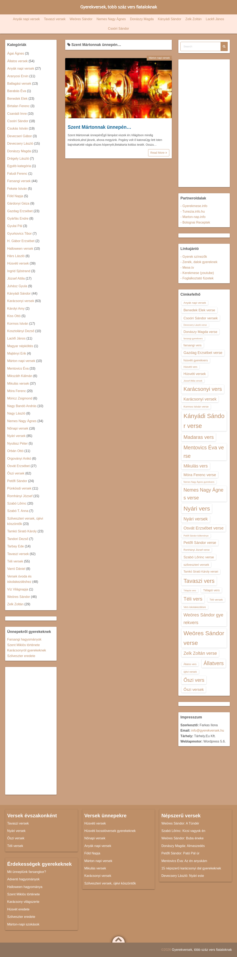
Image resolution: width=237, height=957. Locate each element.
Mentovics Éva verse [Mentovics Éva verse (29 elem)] (204, 452)
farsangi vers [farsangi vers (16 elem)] (193, 345)
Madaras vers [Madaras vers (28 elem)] (199, 437)
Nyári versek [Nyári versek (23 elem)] (196, 519)
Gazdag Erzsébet (20, 211)
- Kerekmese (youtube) (197, 273)
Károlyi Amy (15, 308)
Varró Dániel (16, 568)
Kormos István (17, 323)
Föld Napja (15, 196)
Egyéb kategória (19, 166)
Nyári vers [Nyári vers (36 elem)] (197, 508)
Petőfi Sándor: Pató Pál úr (180, 853)
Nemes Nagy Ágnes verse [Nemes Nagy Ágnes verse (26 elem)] (203, 493)
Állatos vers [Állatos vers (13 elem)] (190, 664)
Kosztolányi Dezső (20, 331)
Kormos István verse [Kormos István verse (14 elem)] (196, 406)
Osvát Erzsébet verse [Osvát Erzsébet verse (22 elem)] (204, 528)
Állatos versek (17, 61)
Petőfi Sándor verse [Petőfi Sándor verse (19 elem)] (200, 543)
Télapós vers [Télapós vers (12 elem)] (190, 590)
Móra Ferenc (16, 391)
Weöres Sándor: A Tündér (180, 823)
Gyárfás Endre (17, 218)
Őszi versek (15, 473)
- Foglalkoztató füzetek (197, 278)
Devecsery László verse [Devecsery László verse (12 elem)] (195, 325)
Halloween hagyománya (24, 887)
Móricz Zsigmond (19, 398)
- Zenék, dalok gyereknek (198, 262)
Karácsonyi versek (20, 301)
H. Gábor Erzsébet (21, 241)
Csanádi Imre (17, 113)
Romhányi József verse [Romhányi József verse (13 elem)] (197, 549)
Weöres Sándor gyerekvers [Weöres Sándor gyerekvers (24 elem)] (203, 618)
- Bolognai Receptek (195, 222)
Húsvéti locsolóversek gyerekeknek (110, 831)
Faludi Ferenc (17, 173)
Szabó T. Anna (17, 511)
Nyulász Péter (17, 443)
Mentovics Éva (18, 368)
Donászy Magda (142, 19)
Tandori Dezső (17, 539)
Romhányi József (20, 496)
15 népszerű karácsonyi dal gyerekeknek (191, 868)
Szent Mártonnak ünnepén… (99, 127)
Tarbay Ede (15, 546)
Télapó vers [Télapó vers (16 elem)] (211, 590)
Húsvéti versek (18, 263)
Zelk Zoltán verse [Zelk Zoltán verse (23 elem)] (200, 653)
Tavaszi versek (55, 19)
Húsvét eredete (18, 909)
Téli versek (15, 561)
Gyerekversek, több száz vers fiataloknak (118, 7)
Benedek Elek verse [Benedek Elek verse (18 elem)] (199, 310)
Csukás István (17, 128)
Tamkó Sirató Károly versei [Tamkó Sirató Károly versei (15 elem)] (201, 571)
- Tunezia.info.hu (192, 211)
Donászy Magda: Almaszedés (183, 846)
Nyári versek (16, 436)
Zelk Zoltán (193, 19)
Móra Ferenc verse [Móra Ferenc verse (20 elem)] (200, 475)
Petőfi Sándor (17, 481)
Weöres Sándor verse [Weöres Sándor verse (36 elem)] (204, 638)
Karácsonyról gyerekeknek (26, 650)
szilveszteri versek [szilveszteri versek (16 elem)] (196, 564)
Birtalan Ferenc (18, 106)
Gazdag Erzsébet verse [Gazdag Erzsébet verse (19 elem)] (203, 353)
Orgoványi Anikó (19, 458)
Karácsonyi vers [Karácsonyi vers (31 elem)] (203, 389)
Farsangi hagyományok (24, 639)
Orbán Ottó (15, 451)
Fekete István (17, 188)
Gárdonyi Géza (18, 203)
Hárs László (15, 256)
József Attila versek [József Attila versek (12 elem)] (193, 381)
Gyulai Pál (14, 226)
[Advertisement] (31, 731)
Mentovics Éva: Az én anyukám (184, 861)
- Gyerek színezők (193, 256)
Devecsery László (20, 143)
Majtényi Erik (16, 353)
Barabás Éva (16, 91)
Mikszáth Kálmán (19, 376)
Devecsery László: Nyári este (182, 875)
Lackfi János (215, 19)
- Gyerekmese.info (193, 206)
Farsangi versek (19, 181)
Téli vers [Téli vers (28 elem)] (193, 599)
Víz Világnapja (17, 589)
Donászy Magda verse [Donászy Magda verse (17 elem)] (200, 332)
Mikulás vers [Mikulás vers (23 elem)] (196, 466)
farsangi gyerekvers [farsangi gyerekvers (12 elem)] (193, 338)
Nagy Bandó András (21, 406)
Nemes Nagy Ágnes (111, 19)
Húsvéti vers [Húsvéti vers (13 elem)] (190, 366)
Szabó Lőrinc (16, 503)
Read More (158, 152)
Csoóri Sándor (118, 28)
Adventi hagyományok (23, 879)
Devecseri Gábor (19, 136)
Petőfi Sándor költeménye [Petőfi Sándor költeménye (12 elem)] (196, 535)
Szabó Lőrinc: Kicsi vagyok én (183, 831)
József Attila (16, 278)
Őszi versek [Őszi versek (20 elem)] (194, 689)
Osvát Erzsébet (18, 466)
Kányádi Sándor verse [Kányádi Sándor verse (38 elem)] (204, 420)
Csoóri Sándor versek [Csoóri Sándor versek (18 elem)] (201, 318)
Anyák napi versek (26, 19)
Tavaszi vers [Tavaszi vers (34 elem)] (199, 581)
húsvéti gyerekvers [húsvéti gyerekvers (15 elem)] (196, 360)
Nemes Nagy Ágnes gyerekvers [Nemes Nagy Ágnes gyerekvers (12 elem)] (199, 482)
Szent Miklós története (23, 645)
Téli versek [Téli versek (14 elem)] (216, 599)
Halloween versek (20, 248)
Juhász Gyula (17, 286)
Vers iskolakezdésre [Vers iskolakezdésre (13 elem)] (195, 607)
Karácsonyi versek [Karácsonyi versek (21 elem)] (200, 399)
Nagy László (16, 413)
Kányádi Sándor (169, 19)
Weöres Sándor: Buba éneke (182, 838)
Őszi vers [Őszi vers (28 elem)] (194, 680)
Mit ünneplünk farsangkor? (26, 872)
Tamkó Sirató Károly (22, 531)
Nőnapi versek (17, 428)
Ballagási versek (19, 83)
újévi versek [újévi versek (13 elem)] (190, 671)
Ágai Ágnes (15, 53)
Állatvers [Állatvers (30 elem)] (214, 663)
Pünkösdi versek (19, 488)
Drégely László (18, 158)
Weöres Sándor (81, 19)
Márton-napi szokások (23, 924)
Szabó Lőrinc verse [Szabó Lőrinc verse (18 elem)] (199, 557)
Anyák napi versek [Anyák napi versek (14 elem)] (195, 302)
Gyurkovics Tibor (19, 233)
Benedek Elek (17, 98)
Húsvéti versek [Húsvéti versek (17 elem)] (195, 374)
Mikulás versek (18, 383)
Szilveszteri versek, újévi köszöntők (110, 883)
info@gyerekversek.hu (207, 730)
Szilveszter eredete (21, 656)
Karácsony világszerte (23, 901)
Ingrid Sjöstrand (18, 271)
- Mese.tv (187, 267)
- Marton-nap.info (193, 217)
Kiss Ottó (14, 316)
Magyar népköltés (20, 346)
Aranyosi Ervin (17, 76)
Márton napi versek (159, 57)
